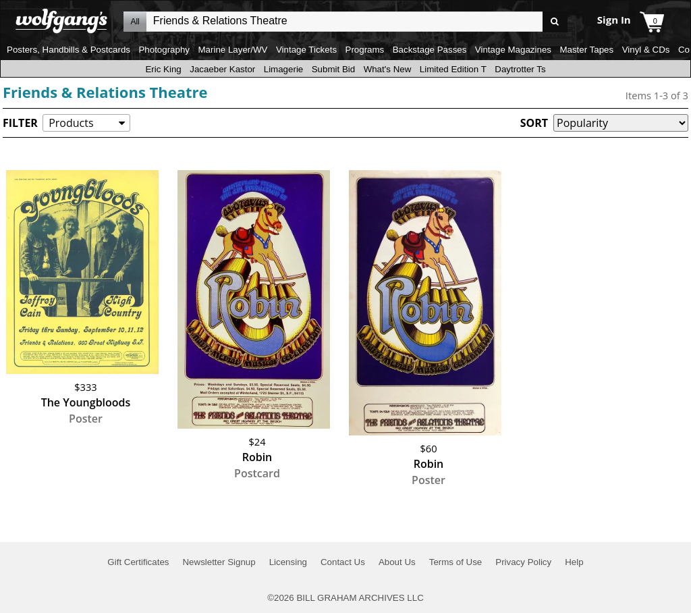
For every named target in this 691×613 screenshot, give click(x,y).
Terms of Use (455, 562)
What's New (388, 69)
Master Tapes (586, 50)
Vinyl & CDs (646, 50)
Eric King (163, 69)
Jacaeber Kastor (222, 69)
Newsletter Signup (218, 562)
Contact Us (343, 562)
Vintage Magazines (513, 50)
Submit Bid (333, 69)
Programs (365, 50)
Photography (164, 50)
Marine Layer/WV (232, 50)
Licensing (288, 562)
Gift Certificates (138, 562)
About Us (397, 562)
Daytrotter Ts (520, 69)
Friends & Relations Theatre (105, 92)
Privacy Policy (523, 562)
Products (71, 122)
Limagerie (284, 69)
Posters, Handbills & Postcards (68, 50)
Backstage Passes (430, 50)
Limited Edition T (453, 69)
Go (555, 21)
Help (574, 562)
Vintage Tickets (306, 50)
